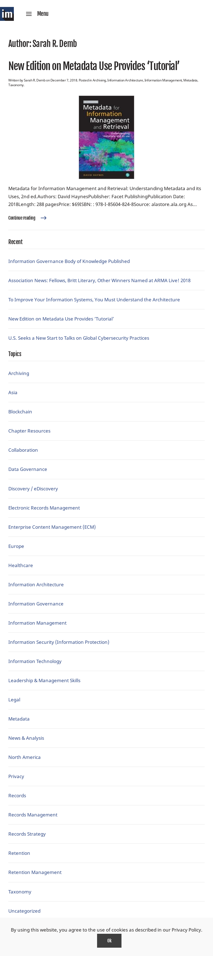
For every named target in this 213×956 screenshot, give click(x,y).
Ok (109, 940)
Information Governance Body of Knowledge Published (69, 261)
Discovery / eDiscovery (33, 488)
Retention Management (35, 872)
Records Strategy (27, 834)
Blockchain (20, 411)
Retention (19, 853)
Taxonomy (16, 85)
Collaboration (23, 450)
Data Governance (27, 469)
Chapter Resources (29, 431)
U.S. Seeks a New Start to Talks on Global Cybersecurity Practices (78, 338)
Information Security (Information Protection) (58, 642)
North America (24, 757)
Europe (16, 546)
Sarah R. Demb (34, 80)
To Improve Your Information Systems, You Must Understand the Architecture (94, 299)
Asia (12, 392)
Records (17, 795)
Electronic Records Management (44, 508)
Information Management (163, 80)
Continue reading (21, 218)
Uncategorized (24, 911)
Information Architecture (125, 80)
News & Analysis (26, 738)
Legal (14, 699)
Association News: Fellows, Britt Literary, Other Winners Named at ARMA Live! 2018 (99, 280)
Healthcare (20, 565)
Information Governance (36, 603)
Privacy (16, 776)
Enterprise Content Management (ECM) (52, 527)
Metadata (190, 80)
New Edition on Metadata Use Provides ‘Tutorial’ (94, 66)
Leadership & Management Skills (44, 680)
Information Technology (35, 661)
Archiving (99, 80)
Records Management (32, 814)
